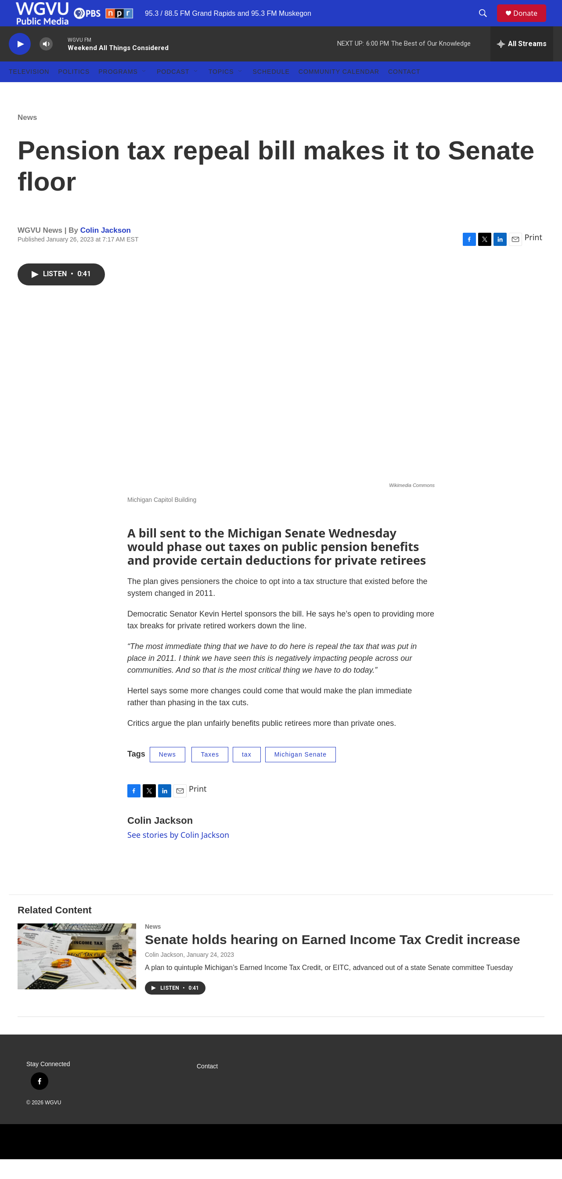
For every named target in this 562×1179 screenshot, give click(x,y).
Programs (118, 91)
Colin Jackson (105, 250)
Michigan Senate (300, 774)
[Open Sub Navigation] (144, 91)
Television (29, 91)
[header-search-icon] (487, 23)
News (27, 137)
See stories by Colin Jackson (178, 854)
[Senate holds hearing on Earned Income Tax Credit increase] (77, 976)
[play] (20, 64)
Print (533, 257)
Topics (221, 91)
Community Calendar (339, 91)
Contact (404, 91)
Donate (530, 23)
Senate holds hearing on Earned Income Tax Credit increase (332, 959)
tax (247, 774)
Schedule (271, 91)
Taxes (210, 774)
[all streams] (521, 63)
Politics (74, 91)
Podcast (173, 91)
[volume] (46, 64)
